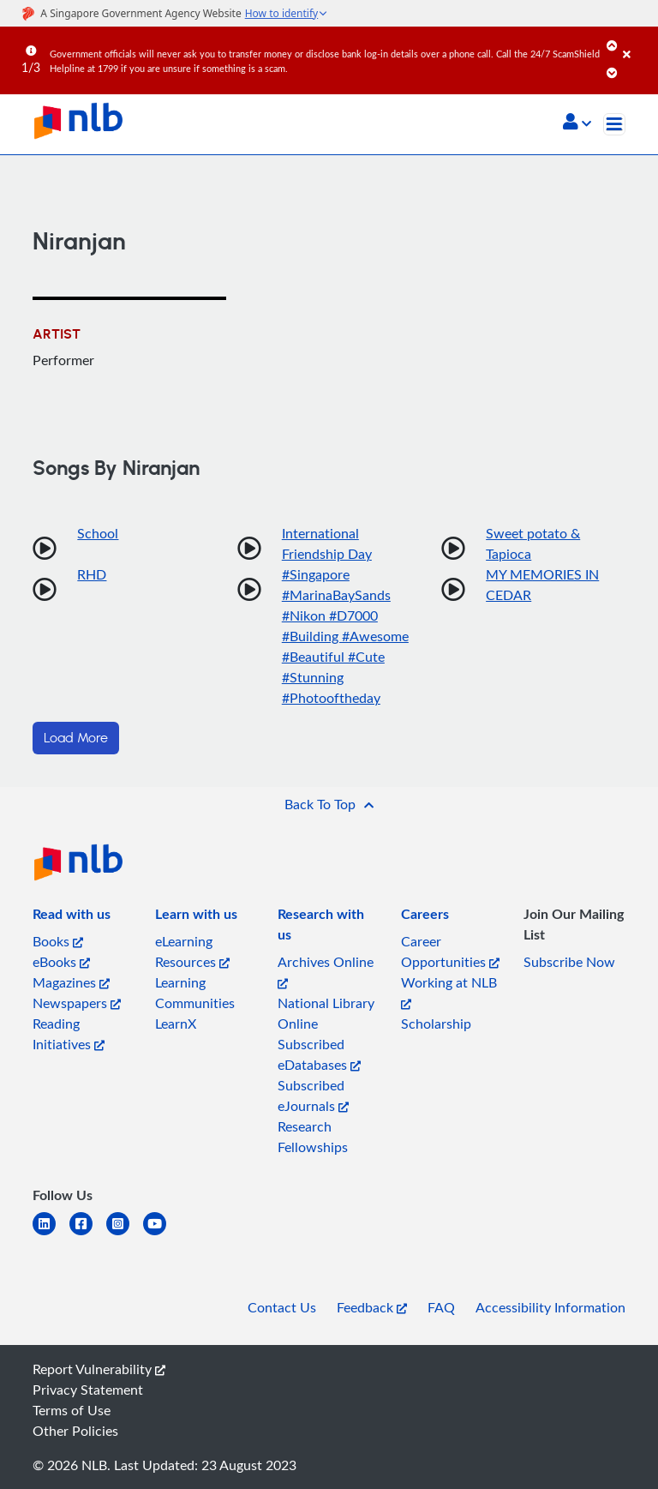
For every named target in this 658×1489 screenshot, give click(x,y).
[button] (577, 123)
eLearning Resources (192, 951)
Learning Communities (195, 992)
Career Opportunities (450, 951)
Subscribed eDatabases (319, 1054)
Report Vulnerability (99, 1369)
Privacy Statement (88, 1389)
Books (58, 941)
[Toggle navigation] (614, 124)
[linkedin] (51, 1234)
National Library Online (326, 1013)
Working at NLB (449, 991)
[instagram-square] (124, 1234)
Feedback (372, 1307)
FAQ (441, 1307)
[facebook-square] (87, 1234)
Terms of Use (72, 1410)
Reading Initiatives (69, 1034)
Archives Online (326, 970)
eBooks (61, 961)
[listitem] (72, 917)
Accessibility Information (550, 1307)
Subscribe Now (569, 961)
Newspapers (77, 1003)
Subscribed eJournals (313, 1095)
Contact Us (282, 1307)
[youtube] (161, 1234)
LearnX (175, 1023)
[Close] (637, 42)
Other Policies (75, 1430)
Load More (76, 738)
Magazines (71, 982)
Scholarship (436, 1023)
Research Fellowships (313, 1136)
